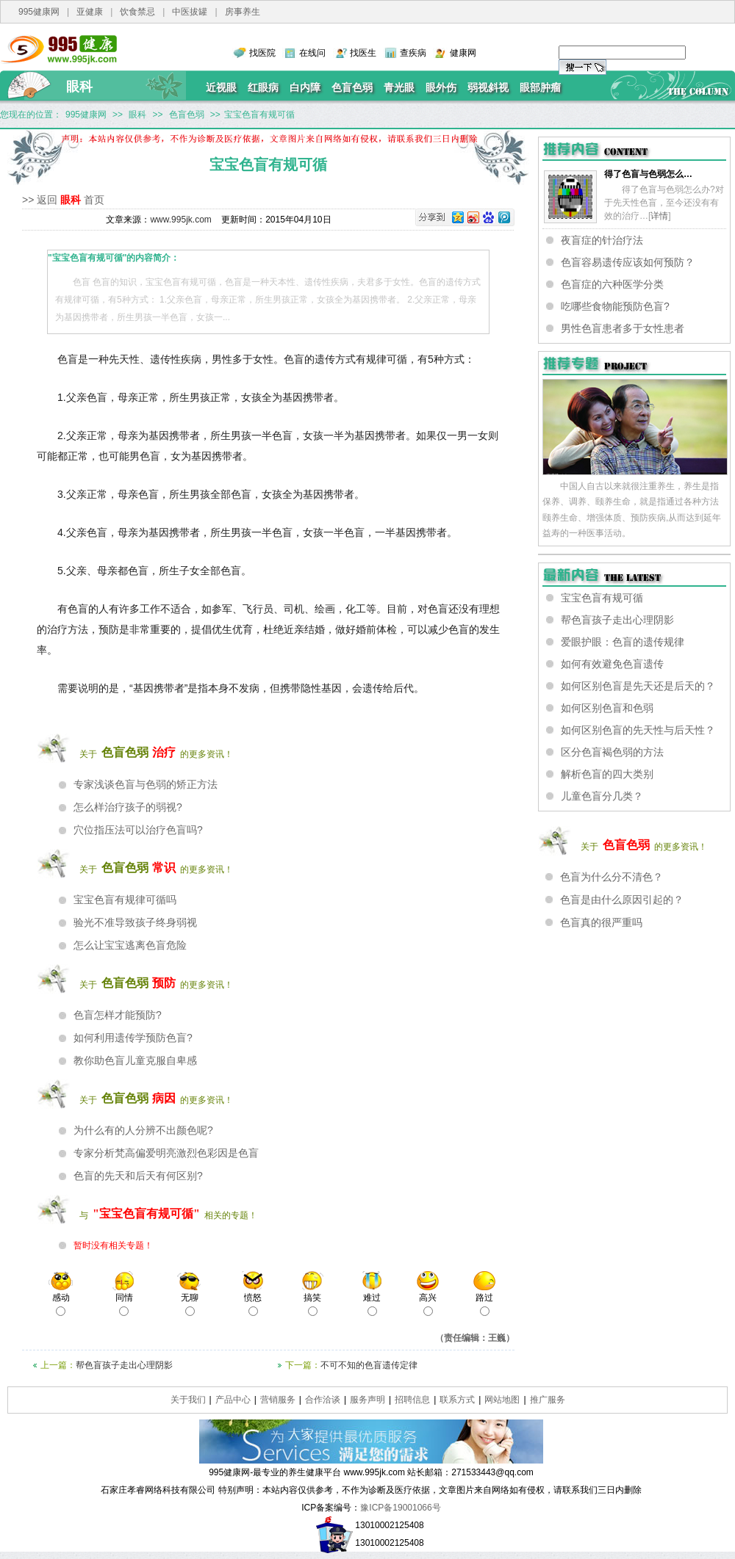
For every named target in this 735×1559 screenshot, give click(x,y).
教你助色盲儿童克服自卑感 (135, 1060)
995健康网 (39, 12)
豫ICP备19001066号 (400, 1507)
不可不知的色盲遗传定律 (368, 1365)
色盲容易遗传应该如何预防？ (628, 262)
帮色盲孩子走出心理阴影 (124, 1365)
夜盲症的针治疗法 (602, 240)
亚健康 (89, 12)
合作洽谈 (322, 1400)
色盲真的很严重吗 (601, 922)
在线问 (312, 53)
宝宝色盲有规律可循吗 (125, 899)
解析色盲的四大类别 (607, 774)
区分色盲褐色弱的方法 (612, 752)
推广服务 (547, 1400)
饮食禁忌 (137, 12)
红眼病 (263, 87)
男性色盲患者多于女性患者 (622, 328)
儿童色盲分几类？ (602, 796)
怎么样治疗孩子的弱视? (128, 807)
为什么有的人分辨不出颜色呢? (143, 1130)
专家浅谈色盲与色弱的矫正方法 (146, 784)
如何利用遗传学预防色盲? (133, 1037)
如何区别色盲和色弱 (607, 708)
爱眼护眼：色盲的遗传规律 (622, 642)
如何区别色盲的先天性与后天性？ (638, 730)
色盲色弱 (352, 87)
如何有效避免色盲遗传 (612, 664)
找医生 (363, 53)
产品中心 (233, 1400)
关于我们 (188, 1400)
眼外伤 (441, 87)
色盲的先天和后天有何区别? (138, 1176)
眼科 (79, 86)
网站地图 (502, 1400)
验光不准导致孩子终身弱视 (135, 922)
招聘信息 (412, 1400)
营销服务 (277, 1400)
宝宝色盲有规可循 (602, 598)
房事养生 (242, 12)
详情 (659, 216)
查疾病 (413, 53)
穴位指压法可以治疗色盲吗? (138, 830)
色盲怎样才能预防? (118, 1015)
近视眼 (221, 87)
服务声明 (367, 1400)
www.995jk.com (180, 219)
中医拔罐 (189, 12)
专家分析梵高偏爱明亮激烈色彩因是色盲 (166, 1153)
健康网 (463, 53)
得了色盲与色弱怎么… (648, 174)
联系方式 (457, 1400)
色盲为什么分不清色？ (611, 877)
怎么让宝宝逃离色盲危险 (130, 945)
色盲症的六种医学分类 (612, 284)
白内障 (305, 87)
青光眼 (399, 87)
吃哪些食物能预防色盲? (615, 306)
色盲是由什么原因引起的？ (622, 899)
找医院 (262, 53)
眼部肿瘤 (540, 87)
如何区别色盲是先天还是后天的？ (638, 686)
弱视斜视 (488, 87)
